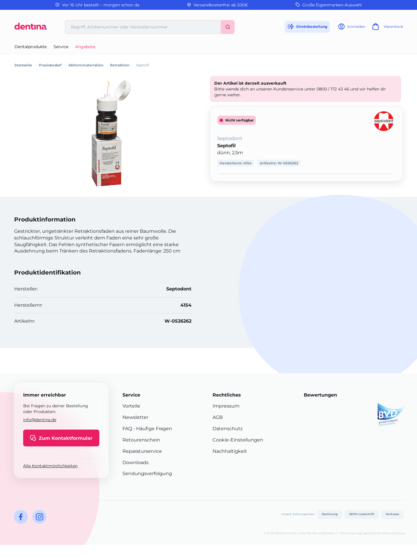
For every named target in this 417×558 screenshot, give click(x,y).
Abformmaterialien (85, 65)
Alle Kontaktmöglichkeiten (50, 465)
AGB (218, 417)
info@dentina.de (39, 419)
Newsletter (135, 417)
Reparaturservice (142, 451)
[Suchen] (228, 27)
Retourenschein (141, 440)
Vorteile (131, 406)
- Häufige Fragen (152, 428)
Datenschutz (228, 428)
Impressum (226, 406)
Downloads (135, 462)
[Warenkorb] (387, 28)
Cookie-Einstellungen (238, 440)
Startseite (23, 65)
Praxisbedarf (50, 65)
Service (61, 46)
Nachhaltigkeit (230, 451)
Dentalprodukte (30, 46)
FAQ (127, 428)
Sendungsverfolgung (147, 473)
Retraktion (119, 65)
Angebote (85, 46)
